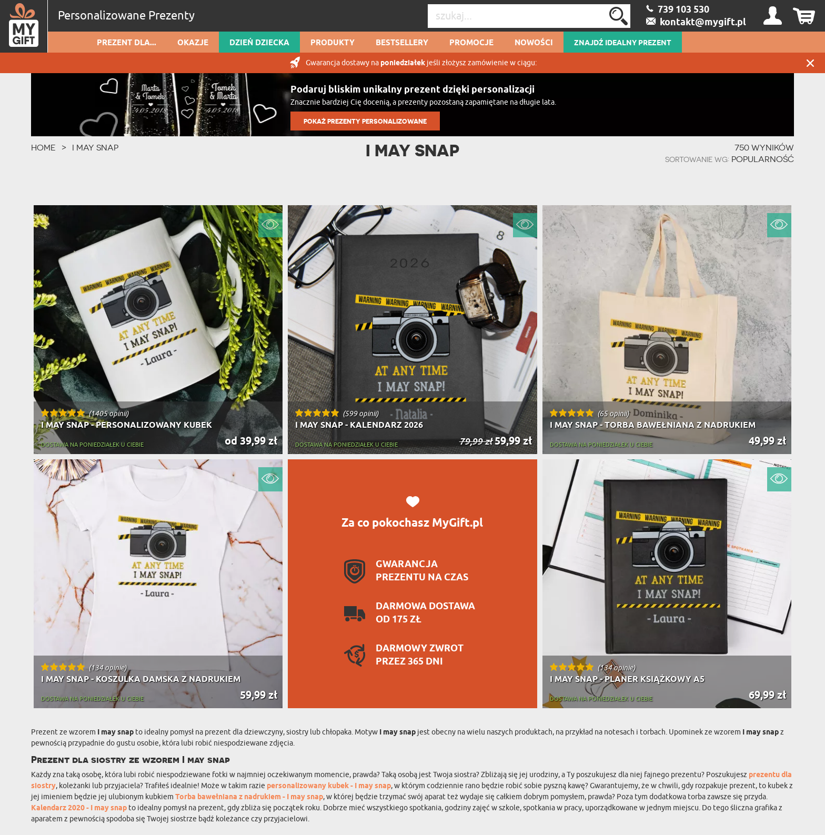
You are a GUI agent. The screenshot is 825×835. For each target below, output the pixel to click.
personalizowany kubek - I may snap (329, 786)
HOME (43, 147)
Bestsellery (402, 43)
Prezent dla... (126, 43)
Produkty (332, 43)
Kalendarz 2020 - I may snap (79, 808)
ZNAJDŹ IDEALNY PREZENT (622, 43)
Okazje (192, 43)
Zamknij (810, 63)
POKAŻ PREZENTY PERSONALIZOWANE (365, 121)
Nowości (534, 43)
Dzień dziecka (259, 43)
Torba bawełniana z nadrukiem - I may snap (249, 797)
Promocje (471, 43)
